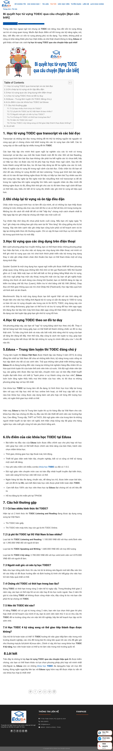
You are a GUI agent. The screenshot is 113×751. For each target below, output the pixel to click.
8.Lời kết (10, 126)
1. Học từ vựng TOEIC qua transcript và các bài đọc (29, 86)
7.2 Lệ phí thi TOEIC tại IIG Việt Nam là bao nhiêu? (31, 111)
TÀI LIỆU (45, 4)
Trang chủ (7, 9)
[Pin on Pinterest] (49, 692)
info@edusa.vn (45, 724)
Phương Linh (39, 23)
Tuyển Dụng (76, 4)
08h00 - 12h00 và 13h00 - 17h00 (50, 727)
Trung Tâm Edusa (10, 24)
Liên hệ (86, 4)
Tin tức (53, 4)
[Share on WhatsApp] (30, 692)
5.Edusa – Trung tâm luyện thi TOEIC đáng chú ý (29, 99)
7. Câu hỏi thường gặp (16, 105)
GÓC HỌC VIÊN (64, 4)
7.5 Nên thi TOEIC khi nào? (21, 120)
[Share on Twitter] (40, 692)
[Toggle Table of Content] (69, 82)
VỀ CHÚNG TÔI (20, 4)
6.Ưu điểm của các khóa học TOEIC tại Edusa (27, 102)
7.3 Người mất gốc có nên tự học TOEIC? (27, 114)
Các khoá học (34, 4)
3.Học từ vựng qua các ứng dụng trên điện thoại (29, 92)
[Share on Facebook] (35, 692)
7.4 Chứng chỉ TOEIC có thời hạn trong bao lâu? (30, 117)
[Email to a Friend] (45, 692)
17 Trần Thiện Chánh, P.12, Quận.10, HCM (53, 718)
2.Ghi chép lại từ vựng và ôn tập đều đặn (25, 89)
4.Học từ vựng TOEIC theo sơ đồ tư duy (24, 96)
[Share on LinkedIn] (54, 692)
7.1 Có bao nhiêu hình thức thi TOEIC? (26, 108)
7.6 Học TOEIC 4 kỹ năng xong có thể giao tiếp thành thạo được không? (40, 123)
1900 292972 (43, 721)
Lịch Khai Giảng (97, 4)
